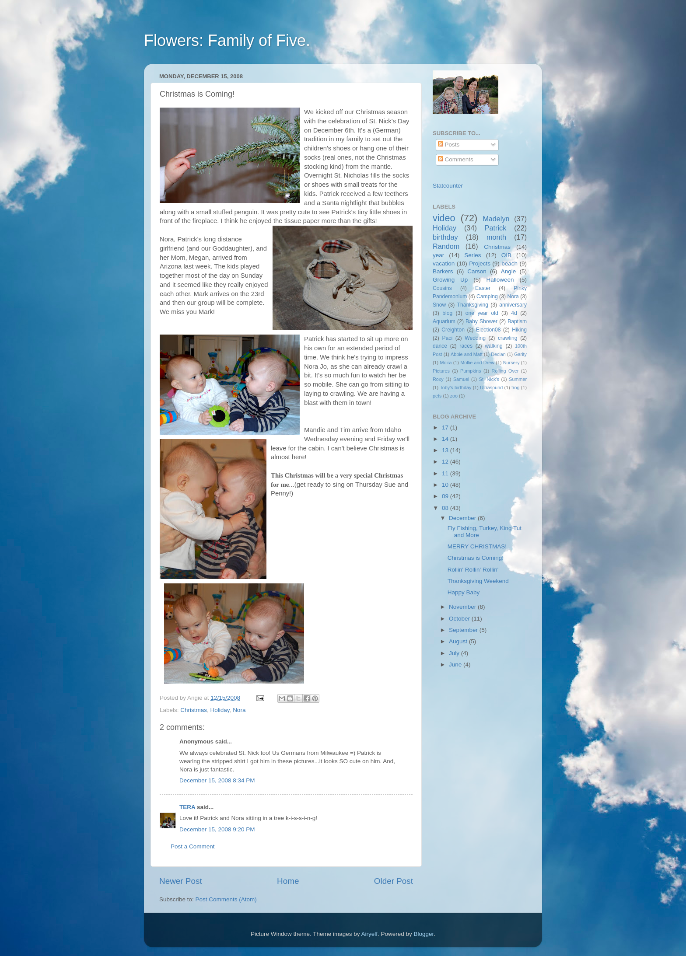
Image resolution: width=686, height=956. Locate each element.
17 (446, 427)
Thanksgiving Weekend (478, 581)
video (444, 218)
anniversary (513, 305)
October (460, 618)
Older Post (393, 881)
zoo (454, 395)
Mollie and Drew (477, 362)
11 (446, 473)
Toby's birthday (455, 387)
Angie (508, 271)
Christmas (193, 710)
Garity (520, 354)
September (464, 630)
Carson (476, 271)
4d (514, 313)
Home (288, 881)
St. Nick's (489, 379)
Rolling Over (505, 370)
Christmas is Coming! (476, 558)
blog (447, 313)
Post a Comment (193, 846)
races (465, 346)
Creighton (453, 330)
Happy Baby (464, 592)
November (463, 607)
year (438, 255)
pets (437, 395)
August (459, 641)
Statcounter (448, 185)
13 (446, 450)
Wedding (475, 338)
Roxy (438, 379)
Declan (498, 354)
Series (472, 255)
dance (440, 346)
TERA (187, 807)
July (455, 653)
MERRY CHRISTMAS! (477, 546)
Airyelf (369, 934)
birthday (445, 237)
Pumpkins (470, 370)
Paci (447, 338)
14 (446, 439)
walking (494, 346)
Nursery (511, 362)
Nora (239, 710)
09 (446, 496)
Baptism (517, 321)
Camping (487, 296)
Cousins (442, 288)
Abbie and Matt (467, 354)
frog (515, 387)
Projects (479, 263)
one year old (482, 313)
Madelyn (496, 219)
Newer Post (180, 881)
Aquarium (444, 321)
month (496, 237)
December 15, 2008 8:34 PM (217, 780)
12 (446, 461)
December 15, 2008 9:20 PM (217, 829)
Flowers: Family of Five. (227, 40)
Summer (518, 379)
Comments (455, 159)
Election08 (488, 330)
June (456, 664)
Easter (482, 288)
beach (509, 263)
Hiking (519, 330)
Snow (439, 305)
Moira (446, 362)
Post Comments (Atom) (226, 899)
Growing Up (450, 279)
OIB (506, 255)
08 (446, 508)
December (463, 518)
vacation (444, 263)
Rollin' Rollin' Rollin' (473, 569)
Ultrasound (491, 387)
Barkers (443, 271)
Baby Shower (481, 321)
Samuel (461, 379)
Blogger (424, 934)
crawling (508, 338)
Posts (449, 144)
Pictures (441, 370)
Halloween (500, 279)
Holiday (220, 710)
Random (446, 246)
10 (446, 484)
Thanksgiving (473, 305)
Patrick (495, 228)
